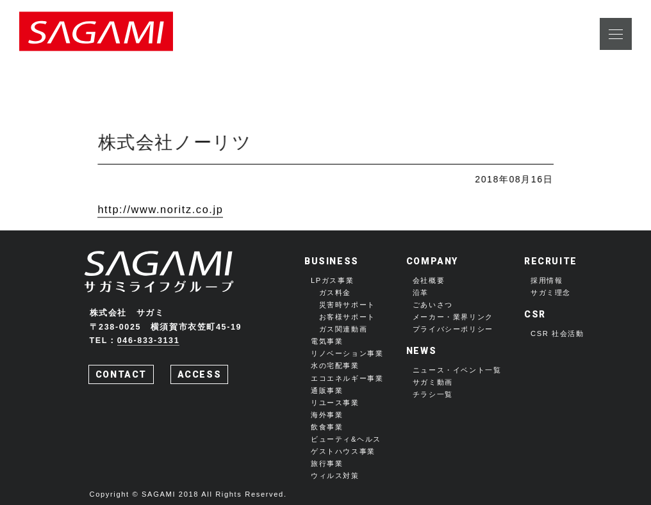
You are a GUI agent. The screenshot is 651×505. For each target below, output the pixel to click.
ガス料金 (335, 292)
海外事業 (327, 415)
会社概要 (429, 280)
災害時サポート (347, 305)
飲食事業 (327, 427)
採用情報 (547, 280)
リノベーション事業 (347, 353)
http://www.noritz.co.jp (160, 210)
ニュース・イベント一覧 (457, 370)
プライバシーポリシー (453, 329)
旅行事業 (327, 463)
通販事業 (327, 390)
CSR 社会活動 (557, 333)
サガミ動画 (433, 382)
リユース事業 (335, 402)
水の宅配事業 (335, 365)
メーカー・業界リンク (453, 317)
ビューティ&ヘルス (346, 439)
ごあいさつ (433, 305)
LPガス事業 (332, 280)
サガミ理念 (551, 292)
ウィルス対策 (335, 475)
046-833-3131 (148, 340)
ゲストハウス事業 (343, 451)
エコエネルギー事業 (347, 378)
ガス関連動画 (343, 329)
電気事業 (327, 341)
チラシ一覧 (433, 394)
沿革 (421, 292)
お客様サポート (347, 317)
